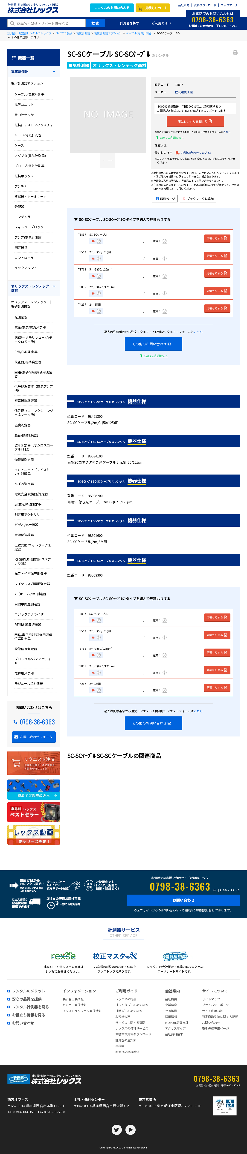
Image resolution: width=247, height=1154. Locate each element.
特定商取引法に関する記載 (220, 1016)
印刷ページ (167, 198)
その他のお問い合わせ (151, 343)
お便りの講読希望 (127, 1052)
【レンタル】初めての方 (131, 1005)
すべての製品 (64, 33)
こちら (227, 132)
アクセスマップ (175, 1028)
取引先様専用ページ (215, 1028)
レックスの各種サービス (131, 1028)
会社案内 (183, 5)
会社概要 (171, 999)
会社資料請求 (174, 1034)
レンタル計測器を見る (30, 1007)
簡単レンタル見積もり (195, 121)
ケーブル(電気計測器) (139, 33)
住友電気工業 (184, 92)
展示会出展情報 (73, 999)
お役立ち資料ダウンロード (133, 1034)
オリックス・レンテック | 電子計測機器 (32, 304)
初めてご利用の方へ (171, 137)
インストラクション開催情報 (82, 1011)
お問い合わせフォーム (36, 736)
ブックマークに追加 (198, 198)
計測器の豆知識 (125, 1040)
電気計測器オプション (108, 33)
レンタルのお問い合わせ (112, 7)
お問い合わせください (196, 152)
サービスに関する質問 (130, 1022)
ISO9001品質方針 (176, 1022)
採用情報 (171, 1016)
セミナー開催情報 (75, 1005)
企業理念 (171, 1005)
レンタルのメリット (28, 991)
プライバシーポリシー (217, 1005)
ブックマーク (229, 5)
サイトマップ (211, 999)
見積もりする (216, 238)
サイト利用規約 (212, 1011)
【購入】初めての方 (128, 1011)
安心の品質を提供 (26, 999)
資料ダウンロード (205, 5)
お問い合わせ (183, 900)
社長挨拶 (171, 1011)
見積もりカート (156, 8)
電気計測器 (83, 33)
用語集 (119, 1046)
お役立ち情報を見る (28, 1015)
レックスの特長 (125, 999)
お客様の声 (122, 1016)
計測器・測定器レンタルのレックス (29, 33)
